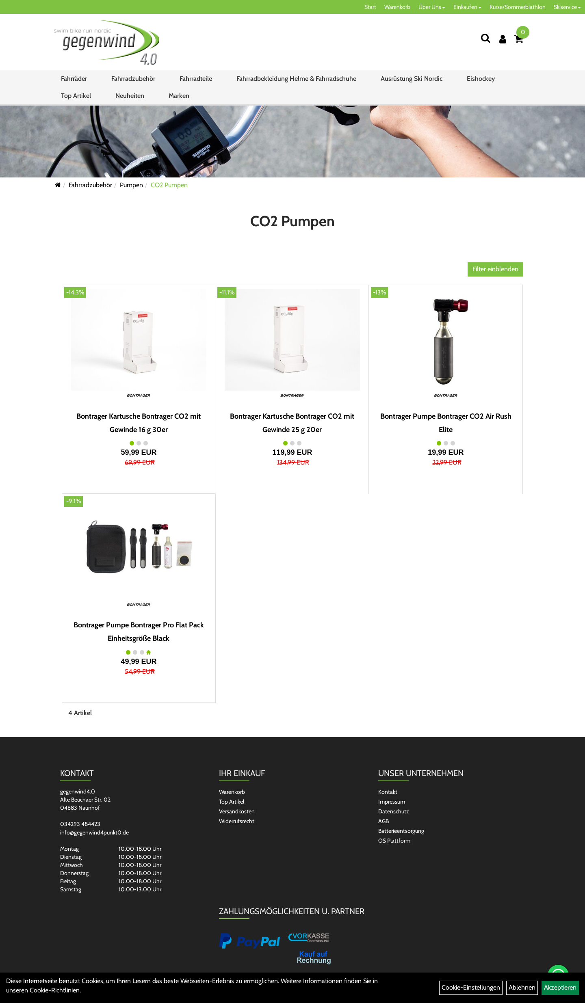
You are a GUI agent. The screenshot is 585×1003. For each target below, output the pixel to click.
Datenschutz (393, 811)
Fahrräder (74, 78)
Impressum (391, 801)
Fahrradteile (196, 78)
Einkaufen (467, 7)
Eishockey (481, 78)
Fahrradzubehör (133, 78)
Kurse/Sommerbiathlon (518, 7)
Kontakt (387, 791)
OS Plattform (394, 840)
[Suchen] (485, 38)
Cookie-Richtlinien (55, 990)
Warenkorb (397, 7)
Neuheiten (129, 95)
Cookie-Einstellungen (471, 987)
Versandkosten (237, 811)
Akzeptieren (560, 987)
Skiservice (567, 7)
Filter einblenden (495, 269)
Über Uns (431, 7)
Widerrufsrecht (236, 821)
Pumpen (131, 185)
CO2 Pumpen (169, 185)
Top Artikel (76, 95)
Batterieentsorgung (401, 830)
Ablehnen (522, 987)
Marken (179, 95)
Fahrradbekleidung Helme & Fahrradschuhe (296, 78)
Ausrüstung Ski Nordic (411, 78)
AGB (383, 821)
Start (370, 7)
